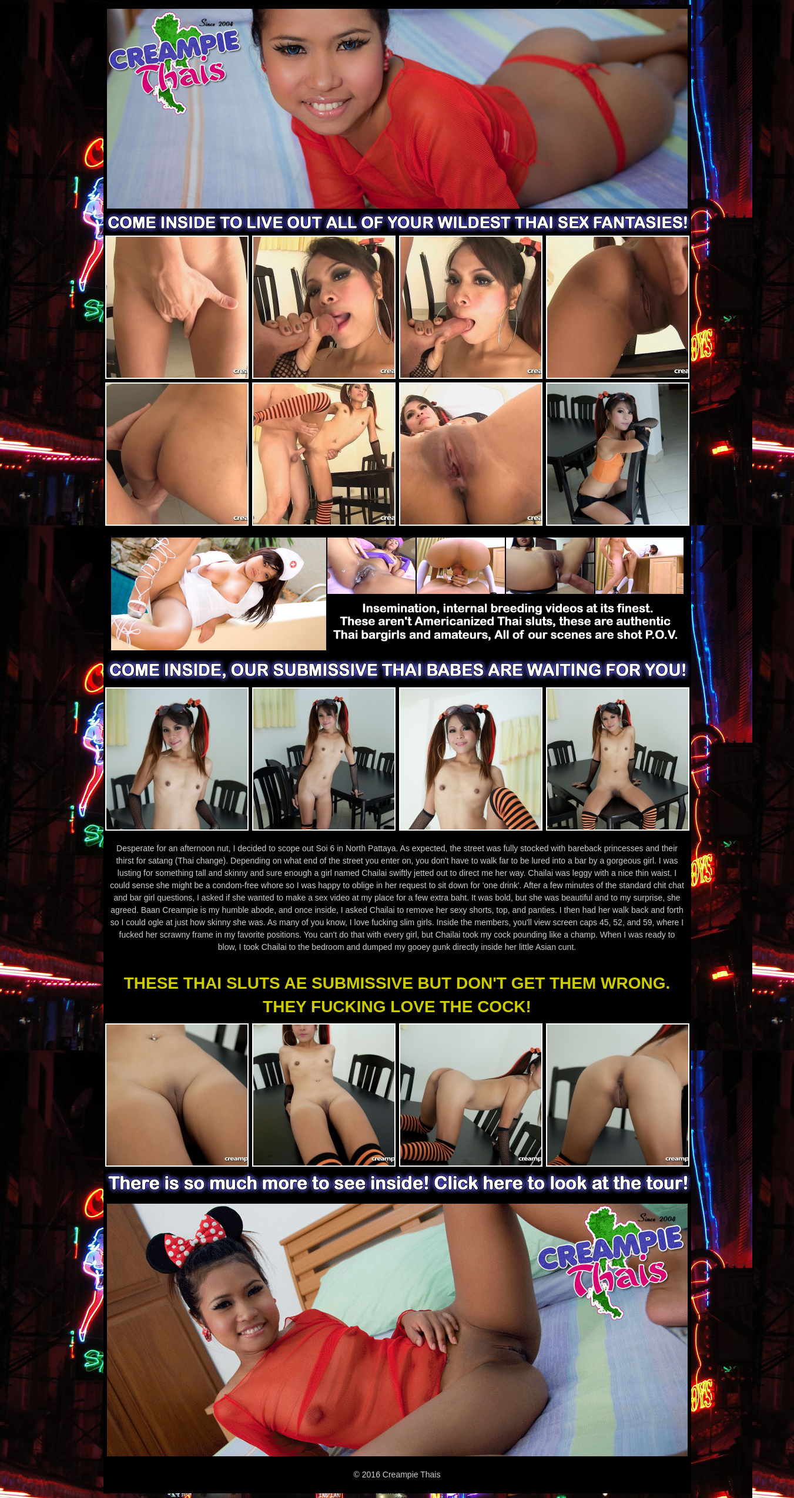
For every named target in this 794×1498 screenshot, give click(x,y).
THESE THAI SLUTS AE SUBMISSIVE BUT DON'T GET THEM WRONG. (397, 983)
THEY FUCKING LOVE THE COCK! (397, 1006)
